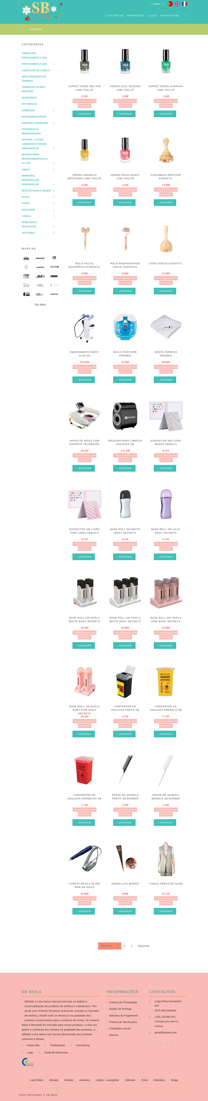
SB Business (29, 97)
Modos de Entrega (119, 1008)
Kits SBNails (29, 104)
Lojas (152, 15)
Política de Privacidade (122, 1002)
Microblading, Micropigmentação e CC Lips (35, 158)
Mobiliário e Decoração (29, 224)
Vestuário (28, 233)
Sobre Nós (33, 1045)
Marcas (29, 248)
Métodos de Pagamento (122, 1015)
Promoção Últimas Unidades (34, 89)
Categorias (33, 44)
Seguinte (144, 945)
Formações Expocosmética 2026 (34, 55)
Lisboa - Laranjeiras (108, 1080)
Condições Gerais (119, 1028)
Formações (136, 15)
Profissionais (57, 1045)
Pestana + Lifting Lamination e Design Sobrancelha (34, 144)
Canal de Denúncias (56, 1052)
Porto (144, 1080)
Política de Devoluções (122, 1022)
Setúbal (69, 1080)
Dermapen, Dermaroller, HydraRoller (31, 180)
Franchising (169, 15)
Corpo (26, 203)
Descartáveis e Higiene (36, 190)
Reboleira (160, 1080)
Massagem (28, 210)
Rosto (26, 197)
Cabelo (26, 216)
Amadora (85, 1080)
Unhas (26, 169)
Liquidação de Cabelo (36, 70)
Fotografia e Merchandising (31, 131)
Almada (54, 1080)
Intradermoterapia (34, 117)
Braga (174, 1080)
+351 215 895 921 (165, 1016)
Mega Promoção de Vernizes (34, 78)
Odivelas (130, 1080)
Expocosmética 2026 (34, 64)
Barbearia (28, 110)
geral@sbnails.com (166, 1032)
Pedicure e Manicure (35, 123)
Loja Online (115, 15)
